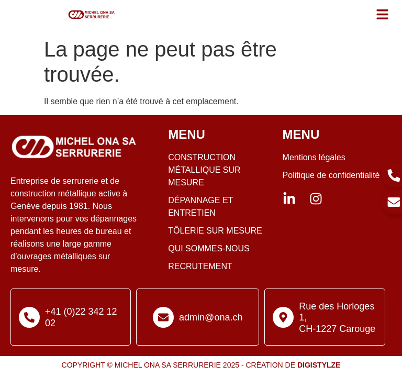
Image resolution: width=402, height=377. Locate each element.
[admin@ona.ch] (163, 317)
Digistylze (318, 365)
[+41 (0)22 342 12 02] (29, 317)
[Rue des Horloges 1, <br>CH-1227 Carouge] (283, 317)
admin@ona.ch (210, 317)
